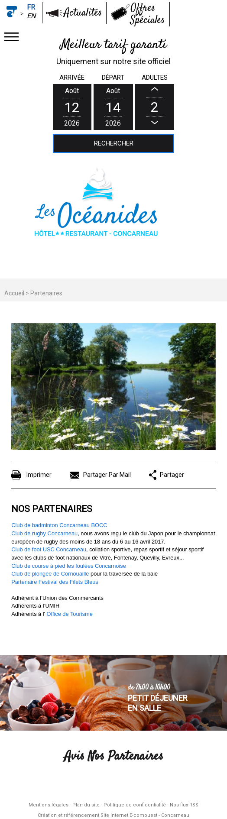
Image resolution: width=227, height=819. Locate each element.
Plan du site (86, 805)
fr (31, 7)
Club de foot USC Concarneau (48, 549)
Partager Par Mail (107, 474)
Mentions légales (48, 805)
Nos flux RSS (184, 805)
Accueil (14, 293)
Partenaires (46, 293)
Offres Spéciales (147, 14)
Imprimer (39, 474)
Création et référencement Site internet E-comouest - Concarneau (113, 815)
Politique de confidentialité (135, 805)
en (31, 16)
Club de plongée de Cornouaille (50, 573)
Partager (172, 474)
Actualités (83, 13)
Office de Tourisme (70, 614)
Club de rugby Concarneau (44, 533)
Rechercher (113, 143)
